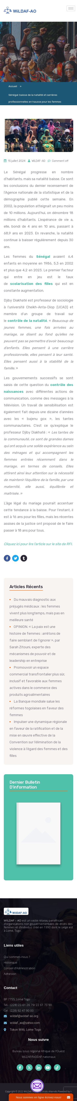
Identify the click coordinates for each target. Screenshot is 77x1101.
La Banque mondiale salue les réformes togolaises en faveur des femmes (36, 708)
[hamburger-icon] (71, 8)
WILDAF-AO (38, 161)
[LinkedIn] (38, 1067)
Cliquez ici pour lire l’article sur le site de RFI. (38, 544)
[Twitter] (29, 1067)
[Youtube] (48, 1067)
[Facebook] (20, 1067)
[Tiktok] (57, 1067)
